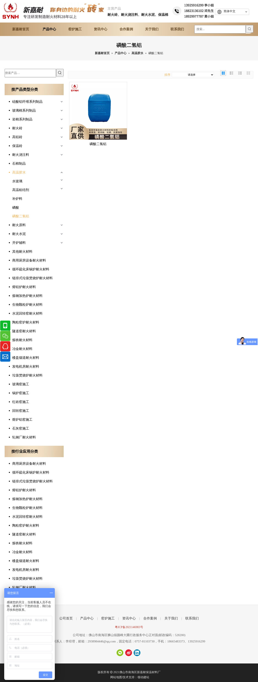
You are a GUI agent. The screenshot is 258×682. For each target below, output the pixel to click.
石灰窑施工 (20, 428)
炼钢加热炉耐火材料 (27, 296)
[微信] (120, 652)
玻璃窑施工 (20, 384)
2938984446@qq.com (102, 641)
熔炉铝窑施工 (22, 419)
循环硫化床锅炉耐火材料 (30, 269)
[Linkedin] (137, 652)
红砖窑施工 (20, 402)
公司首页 (66, 618)
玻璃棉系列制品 (24, 110)
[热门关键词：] (249, 29)
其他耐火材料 (22, 251)
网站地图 (116, 677)
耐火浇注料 (20, 154)
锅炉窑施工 (20, 393)
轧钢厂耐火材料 (24, 437)
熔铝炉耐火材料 (24, 287)
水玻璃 (17, 181)
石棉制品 (19, 163)
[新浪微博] (128, 652)
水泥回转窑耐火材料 (27, 313)
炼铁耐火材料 (22, 340)
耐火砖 (17, 128)
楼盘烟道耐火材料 (25, 357)
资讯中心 (129, 618)
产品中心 (87, 618)
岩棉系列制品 (22, 119)
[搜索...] (220, 29)
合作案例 (150, 618)
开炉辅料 (19, 242)
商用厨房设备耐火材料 (29, 260)
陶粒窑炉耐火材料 (25, 322)
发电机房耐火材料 (25, 366)
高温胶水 (19, 172)
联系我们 (192, 618)
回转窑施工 (20, 410)
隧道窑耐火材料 (24, 331)
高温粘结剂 (20, 190)
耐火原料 (19, 225)
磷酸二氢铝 (20, 216)
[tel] (193, 10)
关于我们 (171, 618)
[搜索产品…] (30, 73)
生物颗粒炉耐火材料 (27, 304)
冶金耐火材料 (22, 349)
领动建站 (143, 677)
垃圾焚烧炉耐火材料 (27, 375)
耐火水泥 (19, 234)
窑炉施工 (108, 618)
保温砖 (17, 146)
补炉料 (17, 198)
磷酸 (15, 207)
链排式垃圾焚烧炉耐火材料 (32, 278)
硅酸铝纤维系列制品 (27, 101)
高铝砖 (17, 137)
